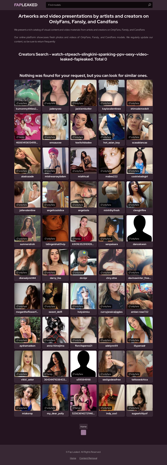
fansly (21, 137)
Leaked (26, 4)
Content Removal (88, 458)
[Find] (149, 4)
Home (83, 426)
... (83, 432)
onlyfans (23, 103)
